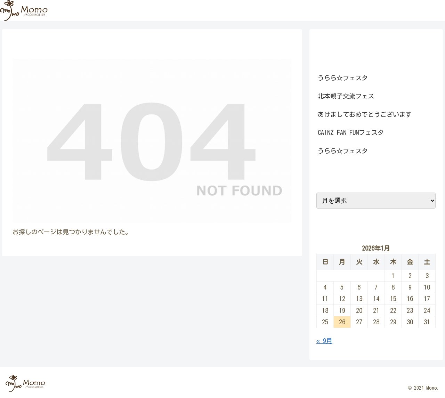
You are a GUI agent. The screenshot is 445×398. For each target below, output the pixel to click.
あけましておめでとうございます (365, 114)
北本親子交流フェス (346, 96)
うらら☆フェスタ (343, 78)
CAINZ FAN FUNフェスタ (351, 132)
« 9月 (324, 341)
